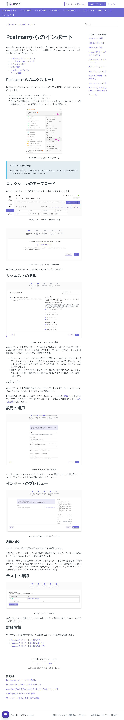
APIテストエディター (97, 66)
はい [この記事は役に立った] (38, 663)
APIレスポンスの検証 (97, 83)
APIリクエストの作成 (97, 71)
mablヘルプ (10, 24)
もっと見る (93, 95)
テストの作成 (25, 10)
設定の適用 (15, 67)
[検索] (100, 24)
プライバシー (83, 715)
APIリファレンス (105, 10)
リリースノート (8, 15)
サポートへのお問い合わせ (75, 4)
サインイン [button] (111, 4)
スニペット (68, 396)
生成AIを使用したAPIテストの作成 (20, 693)
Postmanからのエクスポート (23, 58)
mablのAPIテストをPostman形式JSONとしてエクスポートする (32, 689)
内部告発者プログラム (100, 715)
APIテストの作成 (96, 47)
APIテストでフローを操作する (97, 77)
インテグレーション (70, 10)
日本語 (114, 715)
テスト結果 (54, 10)
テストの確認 (16, 73)
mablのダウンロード (97, 4)
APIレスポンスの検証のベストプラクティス (98, 89)
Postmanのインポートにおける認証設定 (27, 643)
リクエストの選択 (18, 64)
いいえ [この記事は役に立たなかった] (50, 663)
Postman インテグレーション (97, 60)
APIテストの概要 (96, 38)
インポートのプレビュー (21, 70)
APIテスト (31, 24)
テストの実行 (40, 10)
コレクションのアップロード (23, 61)
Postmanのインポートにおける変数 (26, 640)
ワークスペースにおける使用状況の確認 (22, 698)
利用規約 (72, 715)
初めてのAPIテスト (97, 43)
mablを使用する (9, 10)
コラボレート (88, 10)
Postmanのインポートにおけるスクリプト (28, 646)
